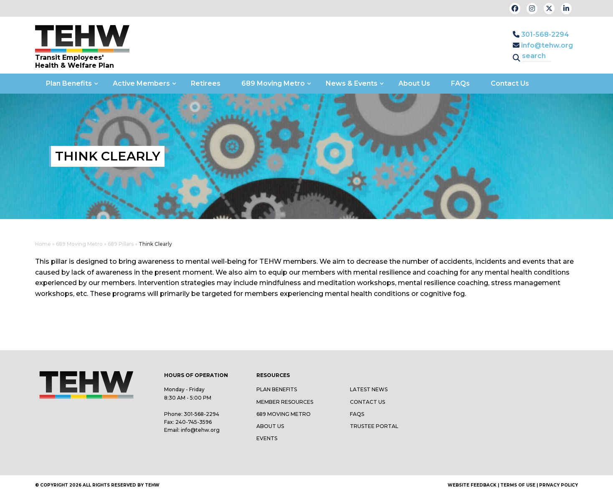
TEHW (152, 485)
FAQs (357, 414)
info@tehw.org (543, 45)
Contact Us (367, 402)
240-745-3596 (193, 422)
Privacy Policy (558, 485)
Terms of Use (517, 485)
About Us (270, 426)
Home (43, 244)
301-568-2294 (541, 34)
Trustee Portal (374, 426)
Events (266, 438)
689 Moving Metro (79, 244)
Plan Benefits (276, 389)
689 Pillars (121, 244)
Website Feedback (472, 485)
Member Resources (284, 402)
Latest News (369, 389)
